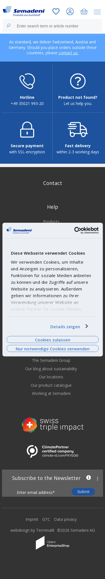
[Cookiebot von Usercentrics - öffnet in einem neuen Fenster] (75, 230)
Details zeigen (65, 326)
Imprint (31, 519)
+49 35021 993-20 (27, 103)
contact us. (68, 52)
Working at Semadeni (51, 393)
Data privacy (65, 519)
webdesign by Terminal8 (32, 530)
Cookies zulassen (52, 339)
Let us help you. (78, 103)
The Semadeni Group (51, 360)
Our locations (51, 376)
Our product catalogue (51, 385)
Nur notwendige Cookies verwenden (53, 348)
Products (51, 221)
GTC (46, 519)
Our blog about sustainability (51, 368)
